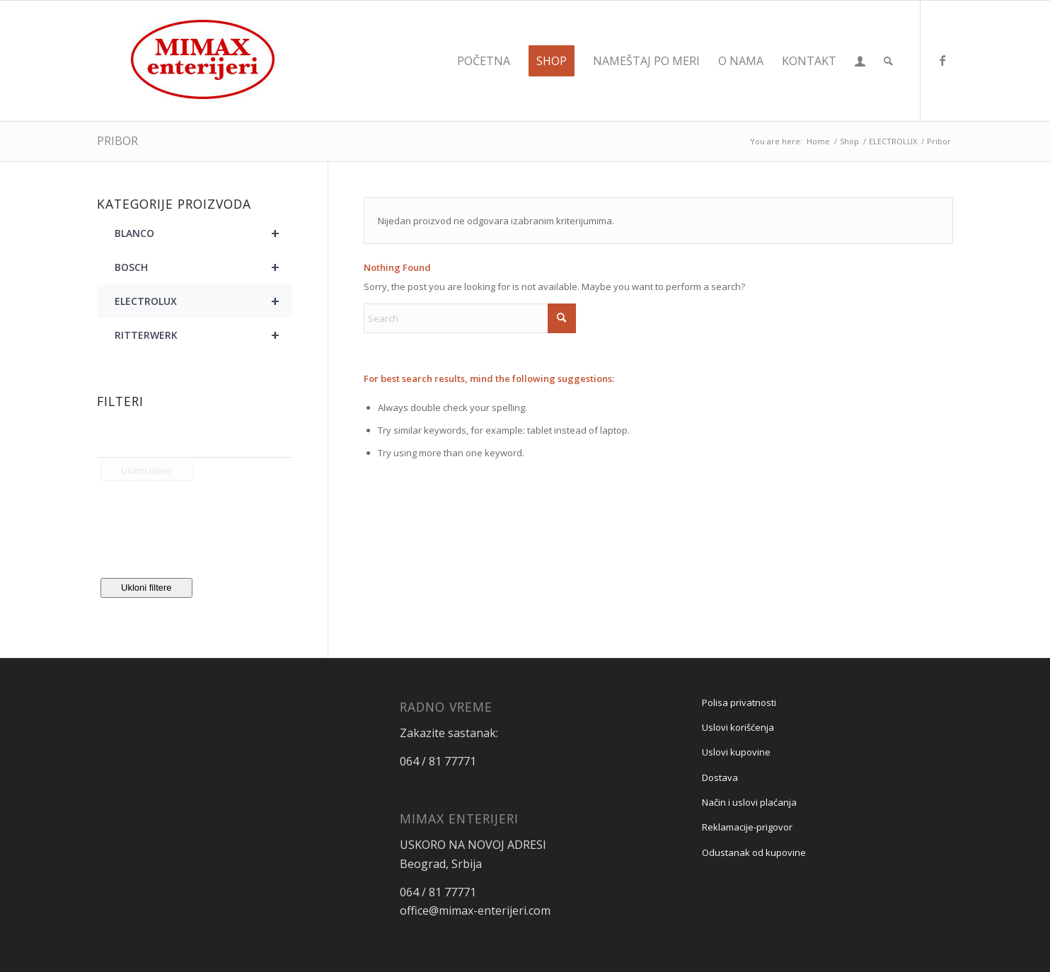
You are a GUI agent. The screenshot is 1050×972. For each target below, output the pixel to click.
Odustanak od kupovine (754, 852)
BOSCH (203, 267)
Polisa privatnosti (739, 702)
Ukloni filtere (146, 587)
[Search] (888, 61)
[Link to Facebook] (942, 60)
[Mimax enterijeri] (203, 61)
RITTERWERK (203, 335)
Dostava (720, 777)
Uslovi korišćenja (738, 727)
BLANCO (203, 233)
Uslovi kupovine (736, 752)
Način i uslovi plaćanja (749, 802)
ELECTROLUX (203, 301)
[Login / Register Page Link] (860, 61)
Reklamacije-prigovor (747, 827)
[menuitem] (483, 61)
